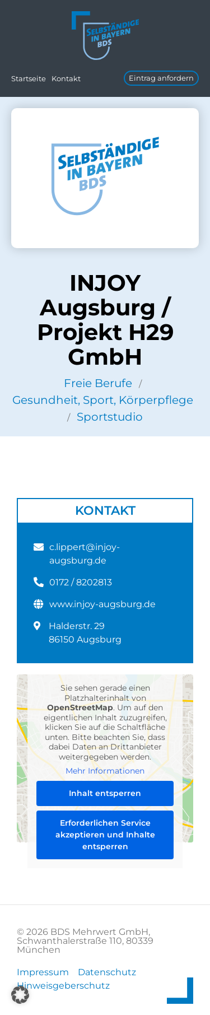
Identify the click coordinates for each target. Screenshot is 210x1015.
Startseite (28, 78)
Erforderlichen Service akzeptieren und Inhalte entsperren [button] (105, 834)
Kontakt (66, 78)
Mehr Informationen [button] (105, 771)
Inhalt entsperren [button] (105, 793)
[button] (20, 995)
